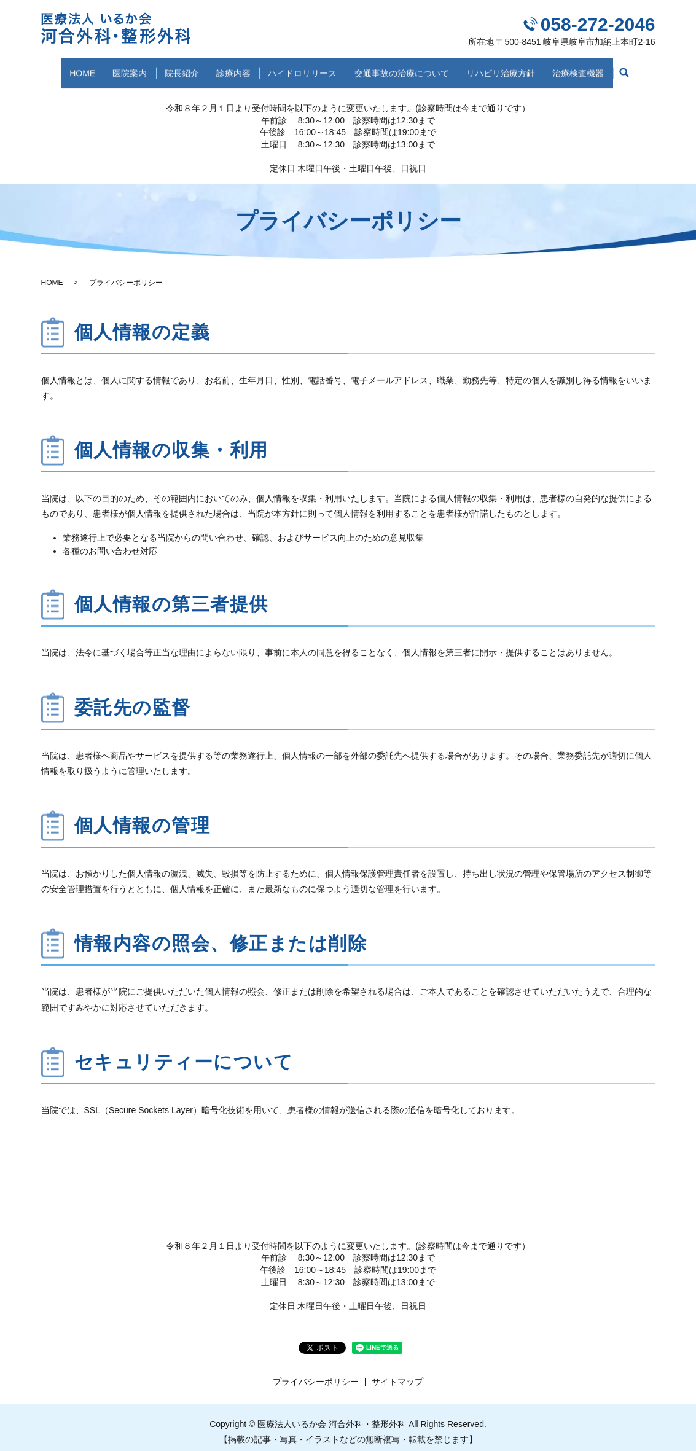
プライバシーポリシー (316, 1372)
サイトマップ (397, 1372)
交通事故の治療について (409, 69)
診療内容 (231, 69)
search (644, 70)
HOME (65, 69)
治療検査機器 (596, 69)
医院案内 (117, 69)
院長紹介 (174, 69)
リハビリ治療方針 (513, 69)
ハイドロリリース (305, 69)
